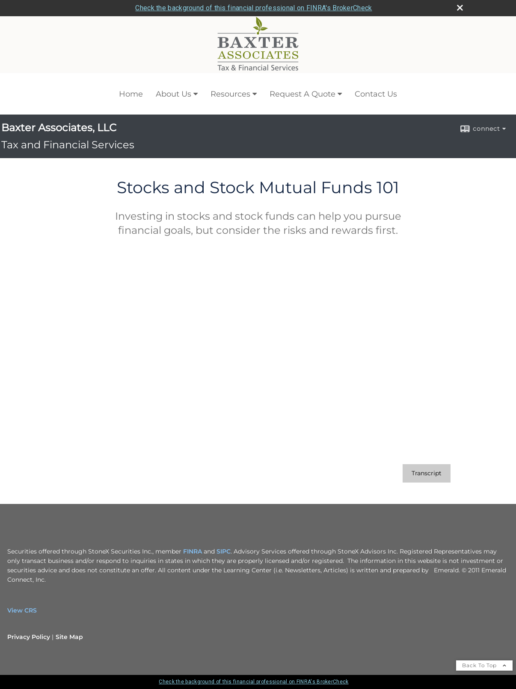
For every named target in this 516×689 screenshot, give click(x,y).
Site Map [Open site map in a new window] (69, 637)
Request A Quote (302, 94)
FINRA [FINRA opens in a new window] (192, 551)
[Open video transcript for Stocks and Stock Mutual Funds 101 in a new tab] (427, 473)
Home (131, 94)
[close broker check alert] (460, 7)
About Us (173, 94)
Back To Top (484, 665)
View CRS (22, 610)
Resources (230, 94)
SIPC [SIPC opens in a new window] (223, 551)
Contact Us (376, 94)
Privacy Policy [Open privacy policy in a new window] (28, 637)
